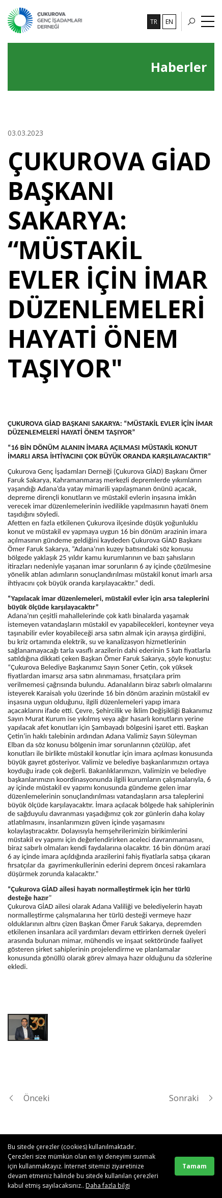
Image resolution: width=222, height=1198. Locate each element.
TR (153, 21)
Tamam (194, 1166)
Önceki (28, 1098)
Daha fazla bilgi (108, 1185)
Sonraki (191, 1098)
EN (169, 21)
